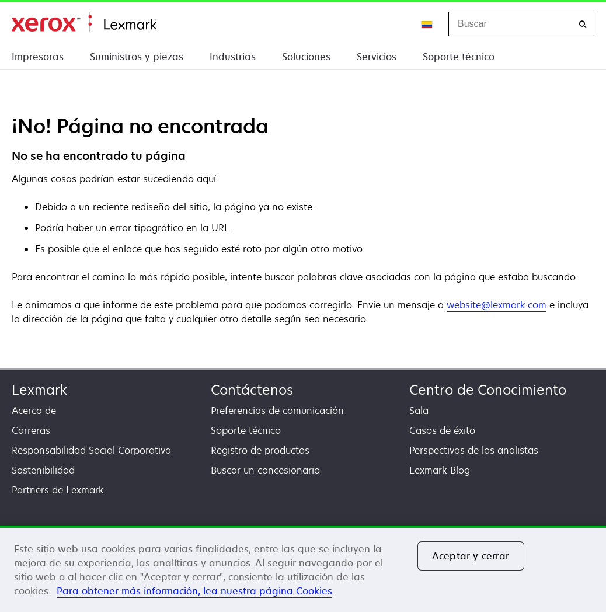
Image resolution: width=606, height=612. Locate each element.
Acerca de (34, 410)
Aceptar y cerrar (471, 556)
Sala (419, 410)
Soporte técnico (458, 56)
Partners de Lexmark (58, 490)
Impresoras (38, 56)
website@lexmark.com (496, 304)
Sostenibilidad (43, 470)
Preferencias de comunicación (277, 410)
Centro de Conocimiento (487, 390)
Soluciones (306, 56)
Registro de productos (260, 450)
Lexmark (39, 390)
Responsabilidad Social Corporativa (91, 450)
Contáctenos (252, 390)
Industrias (233, 56)
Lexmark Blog (439, 470)
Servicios (376, 56)
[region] (303, 569)
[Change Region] (427, 24)
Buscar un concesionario (265, 470)
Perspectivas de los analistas (473, 450)
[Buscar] (582, 24)
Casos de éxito (442, 430)
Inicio (84, 22)
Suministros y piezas (136, 56)
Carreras (31, 430)
